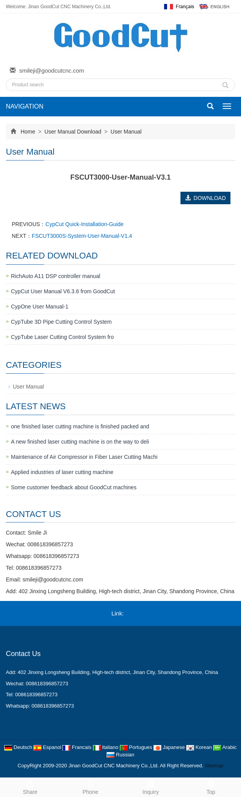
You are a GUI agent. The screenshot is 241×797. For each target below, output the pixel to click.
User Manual (125, 131)
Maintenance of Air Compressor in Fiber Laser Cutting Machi (84, 457)
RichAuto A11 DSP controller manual (55, 276)
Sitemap (214, 765)
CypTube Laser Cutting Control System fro (62, 337)
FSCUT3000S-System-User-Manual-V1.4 (82, 236)
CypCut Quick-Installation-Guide (84, 224)
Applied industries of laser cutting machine (62, 472)
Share (30, 786)
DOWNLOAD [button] (205, 198)
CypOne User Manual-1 (39, 306)
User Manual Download (73, 131)
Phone (90, 786)
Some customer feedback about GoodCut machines (73, 487)
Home (28, 131)
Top (211, 786)
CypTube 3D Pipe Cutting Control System (61, 322)
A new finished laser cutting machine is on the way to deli (80, 442)
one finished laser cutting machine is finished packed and (80, 426)
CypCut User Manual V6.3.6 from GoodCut (63, 291)
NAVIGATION (24, 106)
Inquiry (151, 786)
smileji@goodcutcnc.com (51, 70)
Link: (117, 613)
